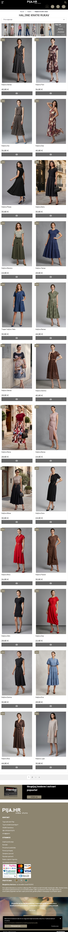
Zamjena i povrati (8, 853)
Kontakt (5, 845)
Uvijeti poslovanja (8, 842)
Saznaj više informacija (34, 793)
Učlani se (34, 797)
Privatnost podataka (9, 848)
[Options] (55, 926)
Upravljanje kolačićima (9, 862)
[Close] (15, 926)
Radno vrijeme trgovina (9, 859)
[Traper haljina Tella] (16, 338)
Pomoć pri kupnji (7, 851)
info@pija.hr (6, 833)
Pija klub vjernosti (7, 856)
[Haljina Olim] (16, 645)
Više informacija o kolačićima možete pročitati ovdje (21, 923)
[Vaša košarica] (64, 6)
